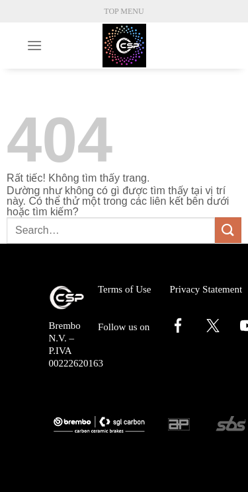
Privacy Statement (206, 289)
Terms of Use (124, 289)
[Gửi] (228, 230)
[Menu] (34, 45)
